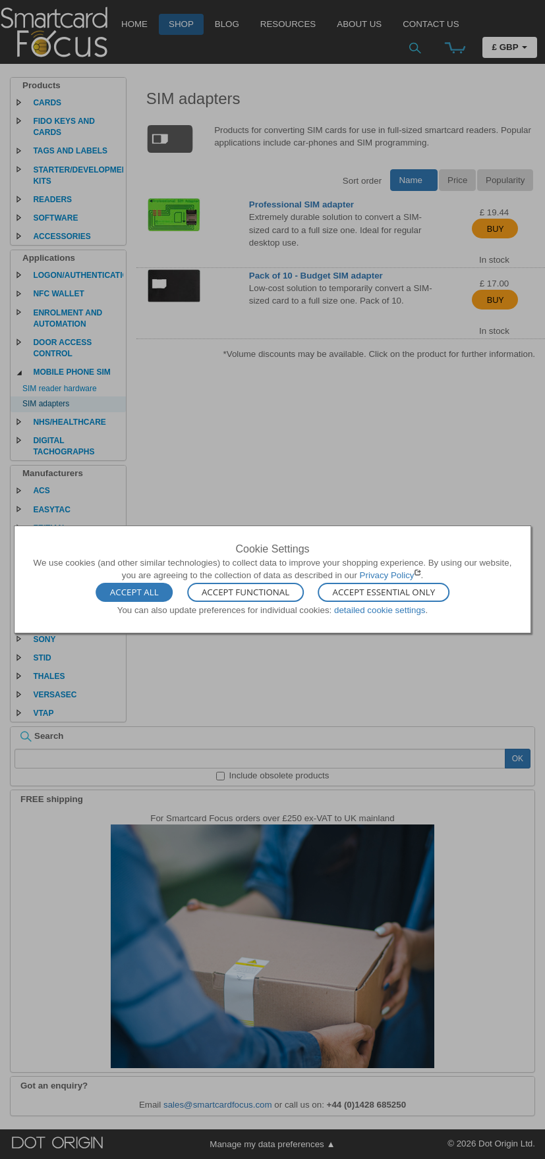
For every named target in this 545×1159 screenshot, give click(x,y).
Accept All (134, 592)
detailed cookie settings (380, 609)
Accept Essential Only (384, 592)
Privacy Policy (387, 575)
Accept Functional (245, 592)
